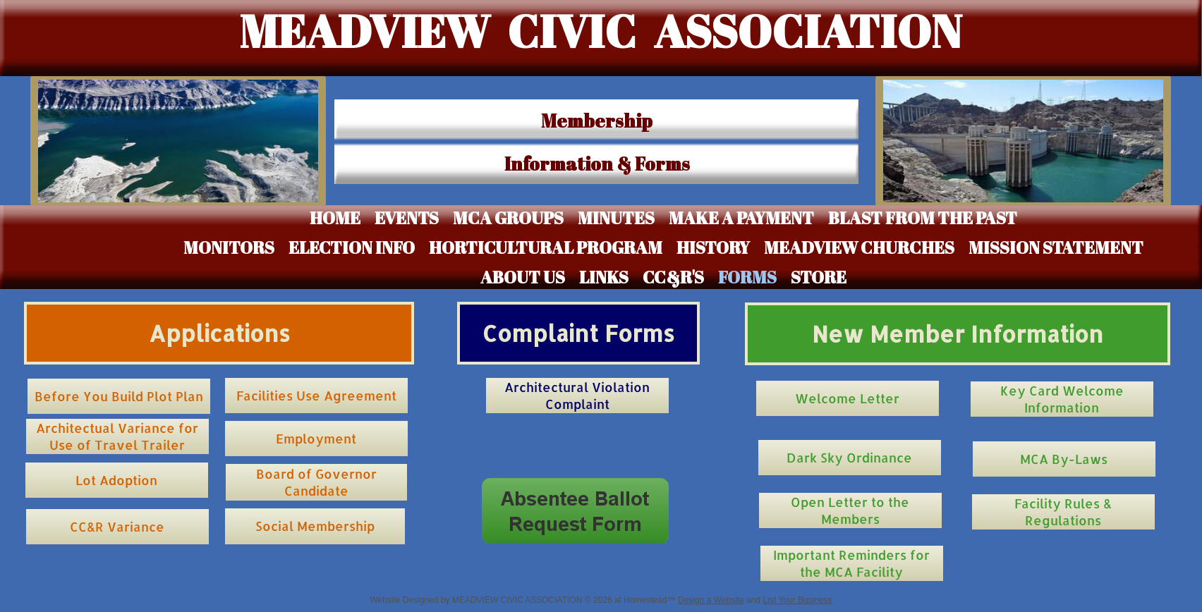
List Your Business (797, 600)
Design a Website (711, 600)
